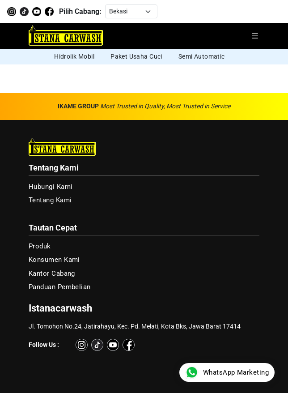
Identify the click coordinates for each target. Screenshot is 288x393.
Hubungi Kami (50, 187)
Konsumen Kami (54, 260)
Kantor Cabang (52, 273)
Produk (40, 246)
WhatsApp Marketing (227, 372)
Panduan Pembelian (60, 287)
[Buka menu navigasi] (254, 35)
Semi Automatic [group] (201, 56)
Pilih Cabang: (80, 11)
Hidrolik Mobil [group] (74, 56)
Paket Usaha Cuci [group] (136, 56)
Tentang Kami (50, 200)
